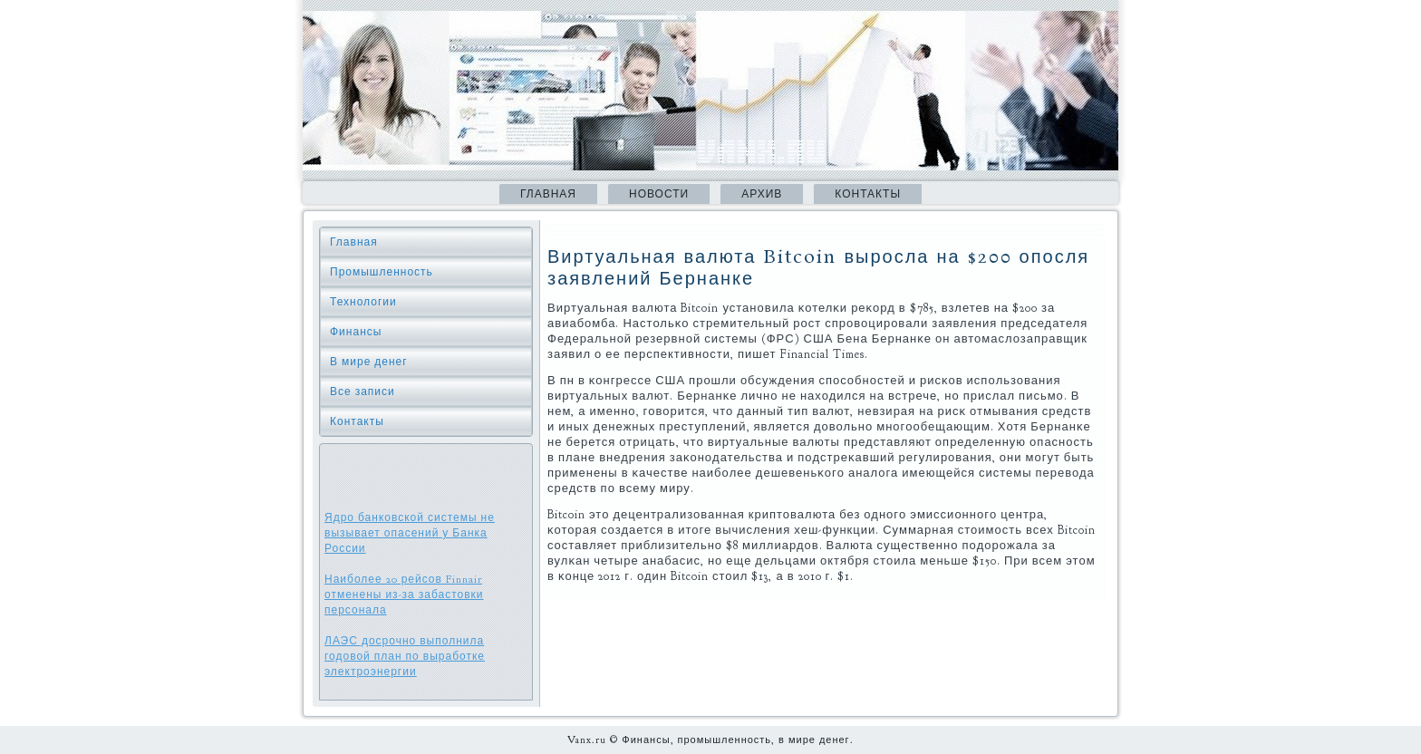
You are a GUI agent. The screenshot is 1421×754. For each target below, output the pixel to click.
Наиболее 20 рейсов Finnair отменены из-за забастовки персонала (404, 594)
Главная (548, 194)
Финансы (356, 331)
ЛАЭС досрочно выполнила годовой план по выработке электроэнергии (404, 656)
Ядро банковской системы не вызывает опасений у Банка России (409, 533)
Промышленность (381, 272)
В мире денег (369, 361)
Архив (761, 194)
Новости (659, 194)
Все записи (362, 391)
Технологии (363, 302)
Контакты (868, 194)
